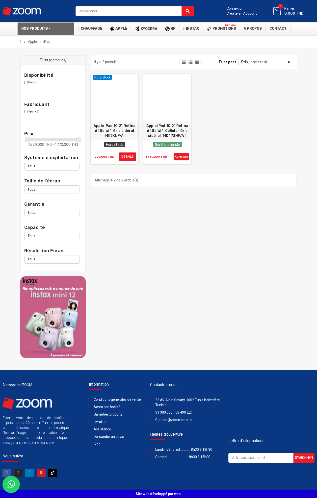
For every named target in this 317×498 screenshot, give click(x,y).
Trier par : (227, 62)
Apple (34, 111)
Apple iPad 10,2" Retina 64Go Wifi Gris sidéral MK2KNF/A (114, 131)
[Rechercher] (135, 11)
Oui (32, 82)
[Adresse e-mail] (260, 458)
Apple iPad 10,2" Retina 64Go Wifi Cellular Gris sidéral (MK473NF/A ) (167, 131)
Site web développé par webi (159, 494)
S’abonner (304, 458)
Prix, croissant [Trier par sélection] (254, 62)
